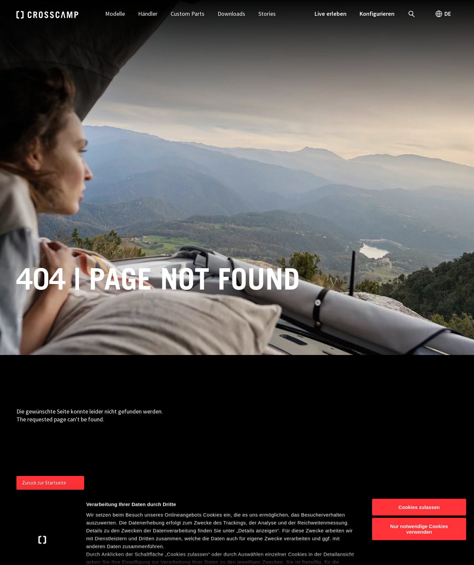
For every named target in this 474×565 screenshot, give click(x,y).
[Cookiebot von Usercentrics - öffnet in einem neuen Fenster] (42, 552)
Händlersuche (392, 384)
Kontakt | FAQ (392, 372)
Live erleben (330, 13)
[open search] (411, 14)
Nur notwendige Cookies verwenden (419, 485)
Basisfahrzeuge (303, 409)
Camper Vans (300, 384)
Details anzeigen (352, 552)
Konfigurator (392, 397)
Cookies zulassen (419, 463)
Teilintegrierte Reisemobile (317, 397)
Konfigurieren (377, 13)
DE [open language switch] (443, 14)
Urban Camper (302, 372)
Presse (384, 409)
